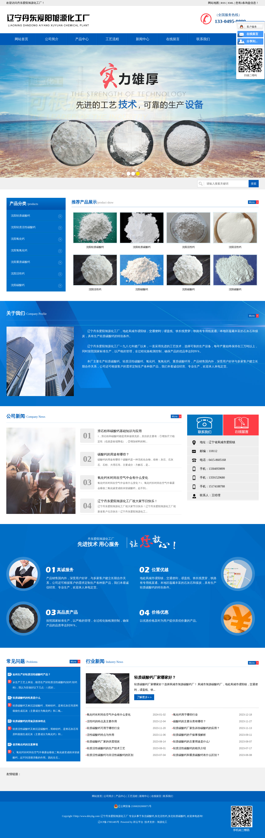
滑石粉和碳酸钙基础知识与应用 (120, 431)
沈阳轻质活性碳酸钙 (23, 227)
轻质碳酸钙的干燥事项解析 (189, 734)
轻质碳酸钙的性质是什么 (26, 698)
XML (230, 2)
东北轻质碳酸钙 (177, 816)
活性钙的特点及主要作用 (102, 721)
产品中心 (82, 39)
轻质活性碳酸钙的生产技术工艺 (106, 748)
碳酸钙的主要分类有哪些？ (189, 721)
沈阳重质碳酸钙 (20, 261)
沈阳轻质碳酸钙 (20, 215)
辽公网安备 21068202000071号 (132, 806)
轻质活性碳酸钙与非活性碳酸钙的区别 (110, 755)
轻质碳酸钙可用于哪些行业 (103, 728)
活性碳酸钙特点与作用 (100, 734)
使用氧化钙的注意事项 (25, 745)
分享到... (252, 41)
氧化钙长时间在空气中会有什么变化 (123, 477)
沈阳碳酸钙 (18, 285)
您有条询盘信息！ (247, 2)
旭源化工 (162, 822)
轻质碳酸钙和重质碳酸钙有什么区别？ (196, 755)
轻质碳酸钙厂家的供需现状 (103, 741)
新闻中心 (142, 39)
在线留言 (173, 39)
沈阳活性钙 (18, 273)
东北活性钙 (161, 816)
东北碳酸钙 (148, 816)
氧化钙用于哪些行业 (185, 714)
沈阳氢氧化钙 (19, 250)
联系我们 (203, 39)
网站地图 (213, 2)
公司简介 (51, 39)
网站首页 (21, 39)
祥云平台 (138, 822)
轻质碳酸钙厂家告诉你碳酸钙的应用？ (196, 728)
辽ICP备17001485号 (108, 822)
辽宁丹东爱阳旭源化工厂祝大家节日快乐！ (128, 501)
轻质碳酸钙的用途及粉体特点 (29, 722)
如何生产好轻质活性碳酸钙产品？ (31, 675)
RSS (223, 2)
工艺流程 (112, 39)
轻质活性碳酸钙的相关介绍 (189, 748)
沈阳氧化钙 (18, 238)
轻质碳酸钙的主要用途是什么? (191, 741)
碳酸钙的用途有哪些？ (113, 454)
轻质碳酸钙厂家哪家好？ (155, 677)
